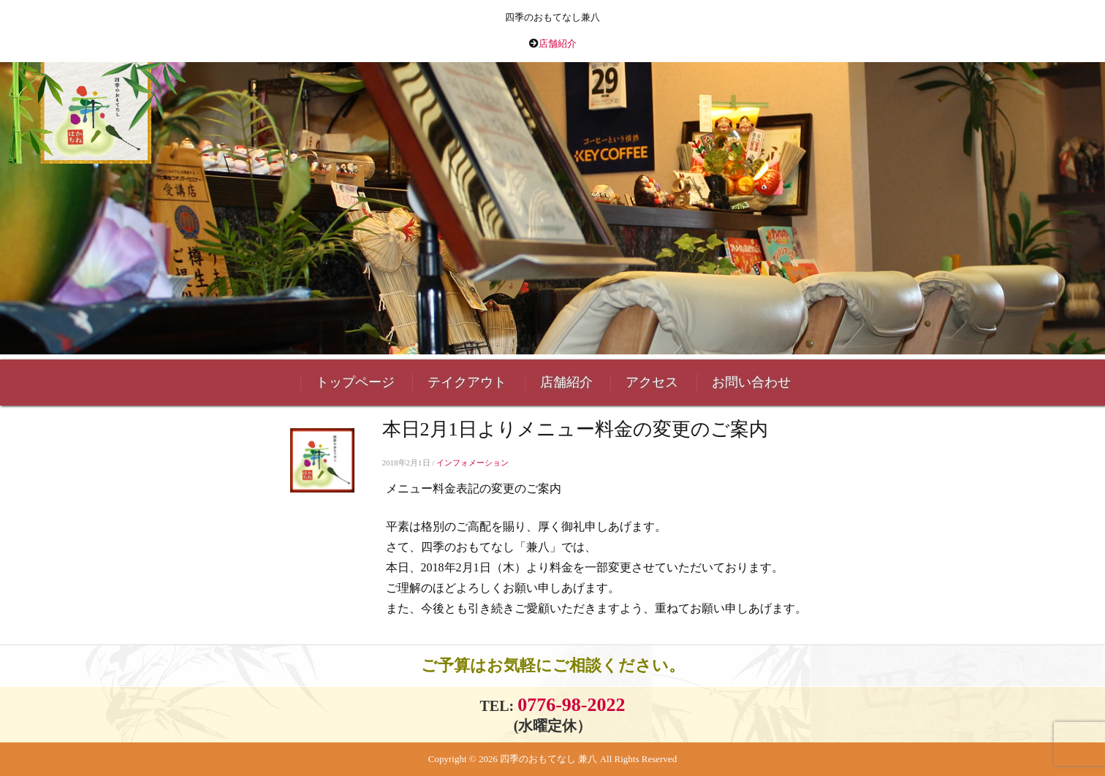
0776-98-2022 (571, 704)
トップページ (355, 382)
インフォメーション (472, 462)
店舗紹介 (558, 43)
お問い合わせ (751, 382)
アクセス (652, 382)
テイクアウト (467, 382)
